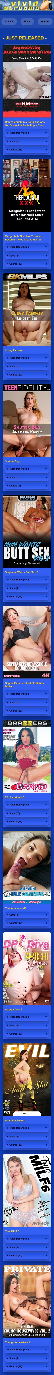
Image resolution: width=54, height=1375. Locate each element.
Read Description (19, 133)
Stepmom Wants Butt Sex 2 (21, 572)
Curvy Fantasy (13, 350)
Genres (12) (15, 374)
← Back (9, 21)
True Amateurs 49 (15, 908)
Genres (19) (15, 1034)
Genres (45, 21)
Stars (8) (14, 915)
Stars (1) (14, 366)
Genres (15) (15, 149)
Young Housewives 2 (17, 1342)
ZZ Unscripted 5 (14, 797)
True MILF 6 (12, 1231)
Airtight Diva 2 (13, 1009)
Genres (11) (15, 710)
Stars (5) (14, 1136)
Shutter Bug (12, 461)
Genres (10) (15, 1145)
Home (27, 21)
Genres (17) (15, 264)
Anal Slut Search (15, 1120)
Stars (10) (14, 813)
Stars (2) (14, 141)
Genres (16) (15, 596)
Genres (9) (15, 485)
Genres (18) (15, 821)
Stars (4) (14, 588)
